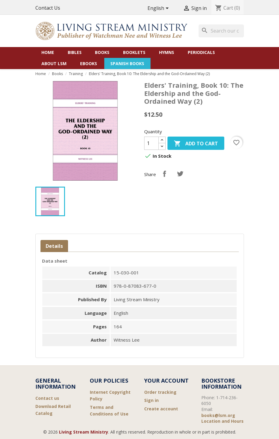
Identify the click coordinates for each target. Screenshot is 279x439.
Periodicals (201, 52)
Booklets (134, 52)
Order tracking (160, 392)
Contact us (47, 398)
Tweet (180, 174)
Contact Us (47, 8)
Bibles (75, 52)
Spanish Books (127, 63)
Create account (161, 409)
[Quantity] (151, 143)
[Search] (221, 30)
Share (164, 174)
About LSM (54, 63)
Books (102, 52)
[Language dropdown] (159, 9)
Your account (166, 380)
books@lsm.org (218, 415)
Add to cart (196, 144)
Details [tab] (54, 246)
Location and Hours (222, 421)
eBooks (88, 63)
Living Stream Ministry (83, 432)
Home (47, 52)
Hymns (166, 52)
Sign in (151, 400)
